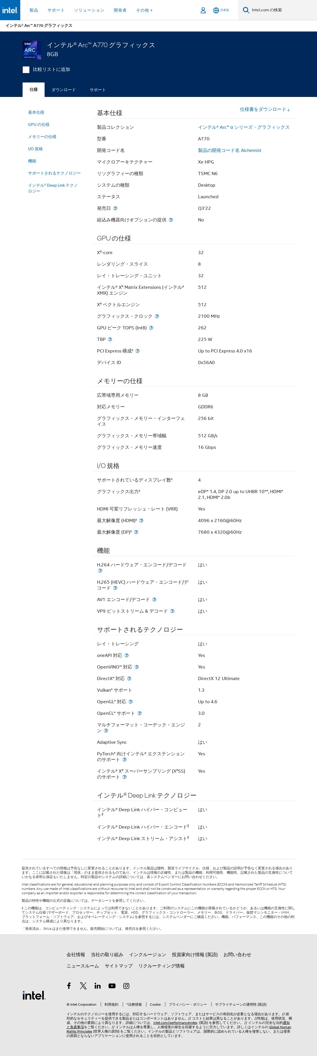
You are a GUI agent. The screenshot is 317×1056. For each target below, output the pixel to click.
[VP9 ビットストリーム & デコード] (172, 611)
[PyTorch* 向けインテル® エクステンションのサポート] (124, 759)
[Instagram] (126, 987)
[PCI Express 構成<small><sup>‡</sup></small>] (137, 350)
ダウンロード (64, 89)
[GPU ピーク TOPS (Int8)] (151, 327)
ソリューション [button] (89, 10)
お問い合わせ (237, 955)
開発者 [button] (120, 10)
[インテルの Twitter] (83, 987)
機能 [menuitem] (32, 161)
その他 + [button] (144, 10)
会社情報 (76, 955)
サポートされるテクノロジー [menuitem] (54, 173)
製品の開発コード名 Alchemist (229, 150)
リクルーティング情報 (161, 966)
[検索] (246, 10)
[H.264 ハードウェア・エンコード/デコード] (100, 570)
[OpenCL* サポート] (139, 713)
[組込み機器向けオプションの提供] (171, 219)
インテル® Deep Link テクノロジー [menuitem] (53, 188)
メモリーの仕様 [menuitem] (42, 136)
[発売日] (115, 208)
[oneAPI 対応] (126, 655)
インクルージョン (147, 955)
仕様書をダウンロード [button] (265, 109)
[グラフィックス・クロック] (157, 316)
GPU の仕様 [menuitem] (39, 124)
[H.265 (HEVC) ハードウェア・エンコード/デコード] (115, 587)
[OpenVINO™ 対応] (136, 666)
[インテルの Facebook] (69, 987)
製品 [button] (34, 10)
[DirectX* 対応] (129, 678)
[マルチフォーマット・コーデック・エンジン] (106, 730)
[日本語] (221, 10)
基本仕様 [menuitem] (36, 112)
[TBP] (110, 339)
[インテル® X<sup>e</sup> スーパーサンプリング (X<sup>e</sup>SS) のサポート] (124, 776)
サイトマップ (119, 966)
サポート (98, 89)
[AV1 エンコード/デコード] (154, 599)
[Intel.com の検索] (283, 10)
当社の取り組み (107, 955)
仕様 (34, 89)
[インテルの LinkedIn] (98, 987)
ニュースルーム (83, 966)
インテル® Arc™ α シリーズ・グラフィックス (244, 127)
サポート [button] (56, 10)
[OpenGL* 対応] (130, 701)
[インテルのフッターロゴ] (34, 995)
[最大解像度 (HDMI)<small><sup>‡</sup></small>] (141, 520)
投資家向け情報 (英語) (195, 955)
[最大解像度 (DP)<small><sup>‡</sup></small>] (136, 532)
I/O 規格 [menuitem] (35, 148)
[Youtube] (112, 987)
